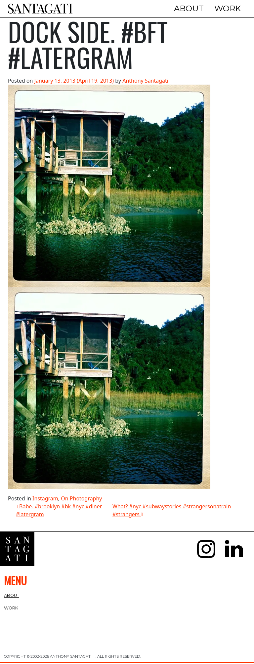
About (189, 8)
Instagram (45, 499)
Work (227, 8)
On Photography (81, 499)
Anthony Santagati (145, 81)
